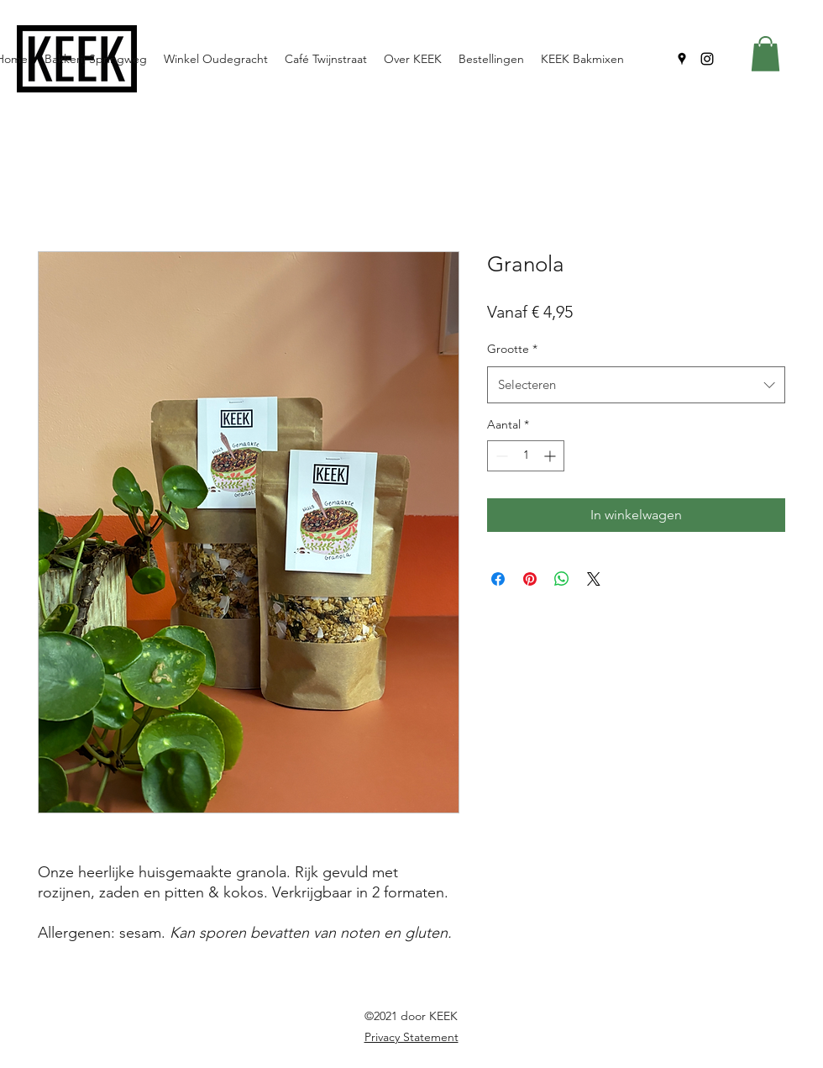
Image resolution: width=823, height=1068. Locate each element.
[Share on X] (594, 579)
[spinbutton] (526, 456)
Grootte (512, 348)
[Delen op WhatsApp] (562, 579)
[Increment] (551, 456)
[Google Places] (682, 58)
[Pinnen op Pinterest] (530, 579)
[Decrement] (500, 456)
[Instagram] (707, 58)
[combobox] (636, 384)
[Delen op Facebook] (498, 579)
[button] (765, 53)
